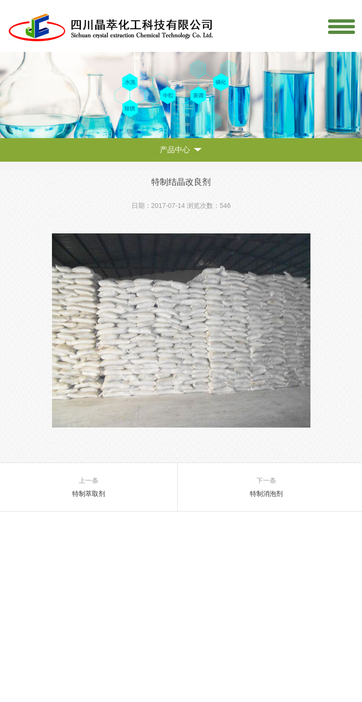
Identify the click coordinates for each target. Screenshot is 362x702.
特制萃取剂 (88, 493)
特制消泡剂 (266, 493)
